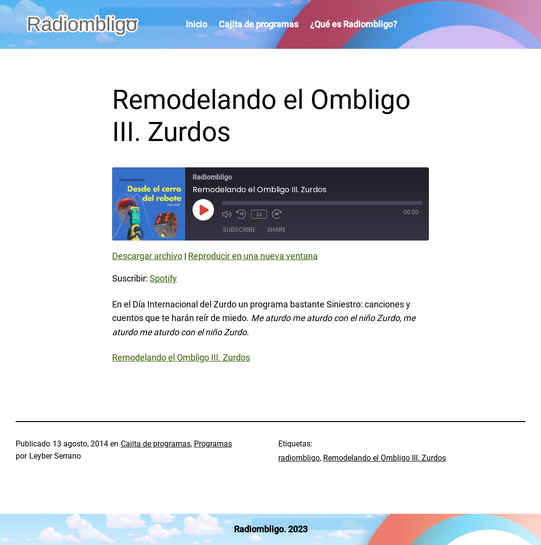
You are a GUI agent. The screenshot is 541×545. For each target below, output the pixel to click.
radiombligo (299, 458)
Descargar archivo (147, 256)
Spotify (163, 278)
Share (276, 229)
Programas (213, 443)
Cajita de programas (156, 443)
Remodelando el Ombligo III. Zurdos (181, 357)
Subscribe (239, 229)
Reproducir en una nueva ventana (253, 256)
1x (259, 214)
